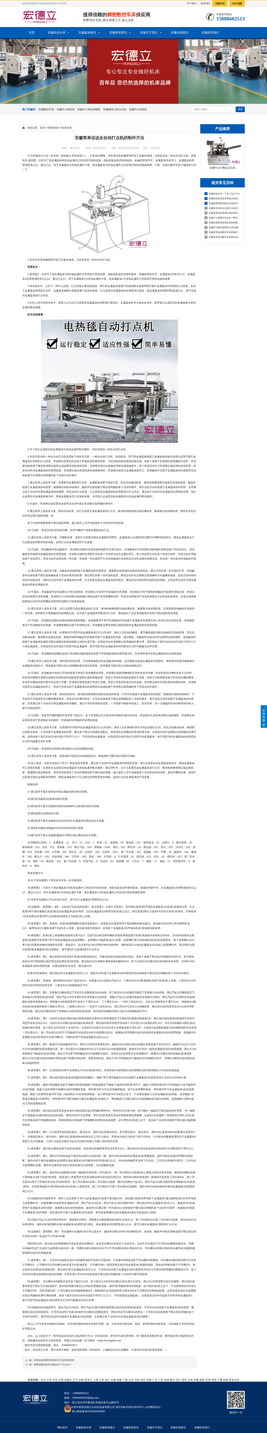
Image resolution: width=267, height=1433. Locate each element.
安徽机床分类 (56, 32)
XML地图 (237, 3)
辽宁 (75, 1379)
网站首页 (62, 1427)
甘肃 (208, 1379)
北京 (43, 1379)
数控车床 (175, 164)
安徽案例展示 (87, 32)
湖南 (148, 1379)
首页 (32, 32)
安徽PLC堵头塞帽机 (88, 109)
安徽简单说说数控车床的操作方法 (223, 232)
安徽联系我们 (210, 32)
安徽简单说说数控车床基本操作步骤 (223, 237)
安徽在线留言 (180, 32)
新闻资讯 (53, 127)
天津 (49, 1379)
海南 (166, 1379)
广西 (160, 1379)
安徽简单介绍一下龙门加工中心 (222, 193)
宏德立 (166, 164)
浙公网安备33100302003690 (88, 1411)
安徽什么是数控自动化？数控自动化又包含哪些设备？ (223, 217)
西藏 (196, 1379)
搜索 (240, 109)
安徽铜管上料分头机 (114, 109)
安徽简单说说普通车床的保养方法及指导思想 (223, 212)
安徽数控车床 (46, 109)
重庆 (172, 1379)
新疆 (225, 1379)
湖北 (143, 1379)
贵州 (184, 1379)
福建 (119, 1379)
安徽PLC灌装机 (66, 109)
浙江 (107, 1379)
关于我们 (191, 3)
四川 (178, 1379)
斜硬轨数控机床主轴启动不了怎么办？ (53, 1364)
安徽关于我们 (149, 32)
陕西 (202, 1379)
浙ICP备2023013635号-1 (130, 1407)
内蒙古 (68, 1379)
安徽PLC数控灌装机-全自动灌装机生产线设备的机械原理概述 (223, 227)
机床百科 (67, 127)
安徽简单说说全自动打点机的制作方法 (223, 208)
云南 (190, 1379)
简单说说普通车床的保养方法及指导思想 (54, 1360)
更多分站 (234, 1379)
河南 (137, 1379)
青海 (214, 1379)
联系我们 (205, 3)
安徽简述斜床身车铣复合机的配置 (223, 198)
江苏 (101, 1379)
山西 (60, 1379)
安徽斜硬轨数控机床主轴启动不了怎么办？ (223, 203)
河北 (54, 1379)
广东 (154, 1379)
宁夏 (219, 1379)
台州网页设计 (153, 1407)
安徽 (113, 1379)
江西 (125, 1379)
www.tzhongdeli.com (109, 1340)
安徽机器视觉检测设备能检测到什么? (223, 222)
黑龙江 (88, 1379)
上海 (95, 1379)
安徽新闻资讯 (118, 32)
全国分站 (220, 3)
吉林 (81, 1379)
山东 (131, 1379)
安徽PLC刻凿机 (138, 109)
